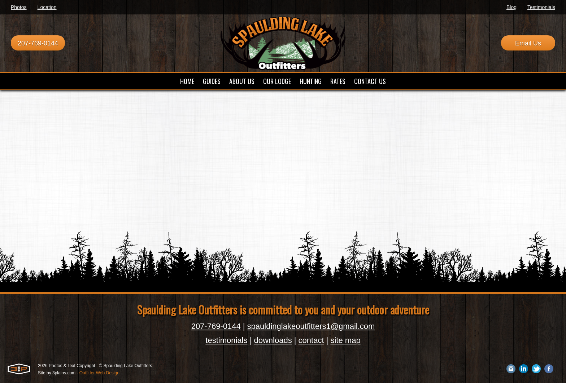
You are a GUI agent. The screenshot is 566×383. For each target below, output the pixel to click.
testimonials (226, 340)
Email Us (528, 43)
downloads (273, 340)
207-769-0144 (38, 43)
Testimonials (541, 7)
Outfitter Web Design (99, 372)
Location (47, 7)
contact (311, 340)
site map (345, 340)
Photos (19, 7)
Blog (511, 7)
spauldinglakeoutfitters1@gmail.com (311, 326)
